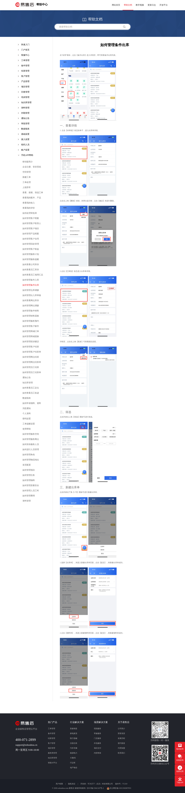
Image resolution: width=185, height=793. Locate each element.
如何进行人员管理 (30, 449)
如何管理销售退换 (30, 316)
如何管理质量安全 (30, 485)
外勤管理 (25, 113)
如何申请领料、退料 (31, 403)
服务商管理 (52, 753)
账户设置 (25, 150)
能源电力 (73, 753)
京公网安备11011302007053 (119, 788)
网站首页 (116, 5)
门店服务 (97, 738)
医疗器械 (73, 738)
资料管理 (25, 108)
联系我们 (121, 753)
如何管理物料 (28, 480)
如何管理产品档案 (30, 234)
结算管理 (25, 71)
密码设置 (26, 419)
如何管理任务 (28, 475)
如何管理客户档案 (30, 218)
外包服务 (97, 743)
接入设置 (25, 139)
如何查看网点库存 (30, 300)
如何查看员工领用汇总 (32, 275)
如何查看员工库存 (30, 269)
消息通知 (26, 408)
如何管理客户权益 (30, 249)
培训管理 (25, 97)
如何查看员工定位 (30, 388)
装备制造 (73, 729)
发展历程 (121, 738)
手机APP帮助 (27, 155)
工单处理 (26, 182)
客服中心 (25, 55)
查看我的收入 (28, 203)
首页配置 (26, 465)
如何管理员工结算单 (31, 372)
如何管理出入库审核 (31, 295)
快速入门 (25, 44)
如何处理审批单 (29, 213)
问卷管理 (25, 92)
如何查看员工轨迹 (30, 393)
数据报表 (25, 129)
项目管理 (25, 87)
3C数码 (73, 758)
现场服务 (97, 729)
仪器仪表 (73, 743)
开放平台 (163, 5)
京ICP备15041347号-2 (95, 788)
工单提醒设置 (28, 424)
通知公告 (25, 118)
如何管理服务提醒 (30, 259)
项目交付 (97, 748)
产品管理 (25, 81)
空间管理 (26, 172)
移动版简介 (27, 162)
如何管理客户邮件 (30, 326)
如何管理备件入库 (30, 280)
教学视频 (140, 5)
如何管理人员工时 (30, 490)
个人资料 (26, 413)
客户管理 (25, 76)
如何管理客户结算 (30, 347)
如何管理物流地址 (30, 460)
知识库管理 (26, 102)
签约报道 (121, 743)
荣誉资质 (121, 733)
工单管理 (25, 60)
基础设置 (25, 134)
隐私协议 (72, 784)
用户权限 (59, 784)
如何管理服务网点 (30, 439)
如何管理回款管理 (30, 244)
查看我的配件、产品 (31, 198)
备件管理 (25, 65)
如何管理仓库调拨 (30, 290)
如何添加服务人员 (30, 444)
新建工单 (26, 177)
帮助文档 (128, 5)
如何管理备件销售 (30, 311)
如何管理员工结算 (30, 367)
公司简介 (121, 729)
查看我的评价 (28, 208)
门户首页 (25, 50)
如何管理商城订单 (30, 331)
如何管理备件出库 (30, 285)
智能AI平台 (52, 763)
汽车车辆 (73, 748)
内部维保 (97, 753)
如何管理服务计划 (30, 254)
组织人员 (25, 144)
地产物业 (73, 768)
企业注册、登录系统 (31, 167)
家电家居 (73, 733)
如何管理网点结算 (30, 357)
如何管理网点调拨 (30, 305)
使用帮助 (26, 429)
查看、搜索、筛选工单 (32, 192)
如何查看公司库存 (30, 264)
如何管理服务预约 (30, 321)
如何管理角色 (28, 454)
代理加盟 (121, 748)
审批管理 (25, 123)
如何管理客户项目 (30, 228)
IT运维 (72, 763)
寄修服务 (97, 733)
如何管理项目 (28, 470)
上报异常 (26, 187)
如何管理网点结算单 (31, 362)
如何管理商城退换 (30, 336)
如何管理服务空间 (30, 434)
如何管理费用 (28, 496)
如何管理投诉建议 (30, 341)
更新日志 (152, 5)
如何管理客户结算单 (31, 352)
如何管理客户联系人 (31, 223)
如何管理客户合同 (30, 239)
